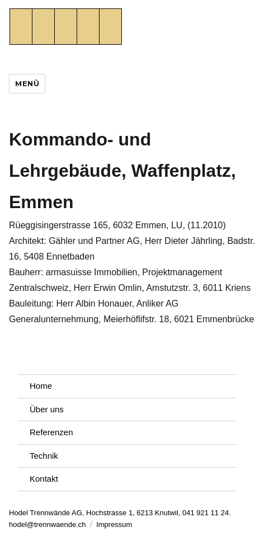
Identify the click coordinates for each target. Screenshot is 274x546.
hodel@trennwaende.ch (47, 524)
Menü (27, 83)
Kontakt (44, 478)
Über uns (47, 409)
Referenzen (51, 432)
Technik (44, 455)
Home (41, 385)
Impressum (114, 524)
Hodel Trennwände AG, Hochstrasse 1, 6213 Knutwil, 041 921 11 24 (119, 513)
